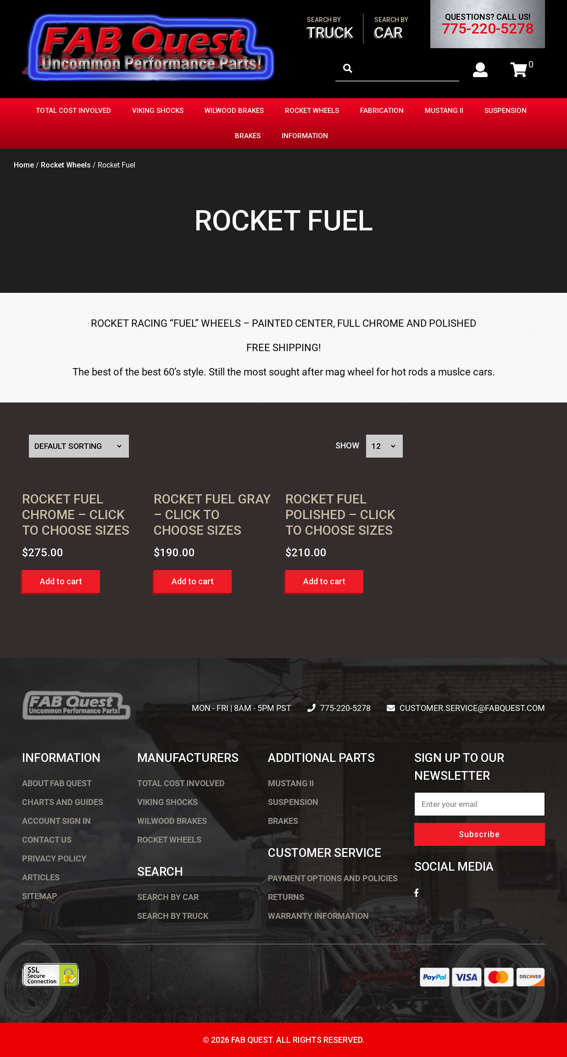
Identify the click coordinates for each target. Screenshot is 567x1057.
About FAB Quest (57, 783)
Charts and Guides (62, 802)
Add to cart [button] (61, 581)
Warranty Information (318, 916)
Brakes (248, 136)
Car (391, 28)
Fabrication (382, 110)
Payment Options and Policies (333, 878)
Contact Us (47, 839)
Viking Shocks (157, 110)
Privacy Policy (54, 858)
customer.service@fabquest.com (472, 708)
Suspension (505, 110)
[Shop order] (79, 446)
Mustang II (444, 110)
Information (305, 136)
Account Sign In (56, 821)
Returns (286, 897)
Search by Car (168, 897)
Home (24, 165)
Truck (330, 28)
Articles (41, 877)
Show (347, 446)
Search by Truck (172, 916)
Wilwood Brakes (234, 110)
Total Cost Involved (73, 110)
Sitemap (39, 896)
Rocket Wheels (312, 110)
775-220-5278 (488, 28)
